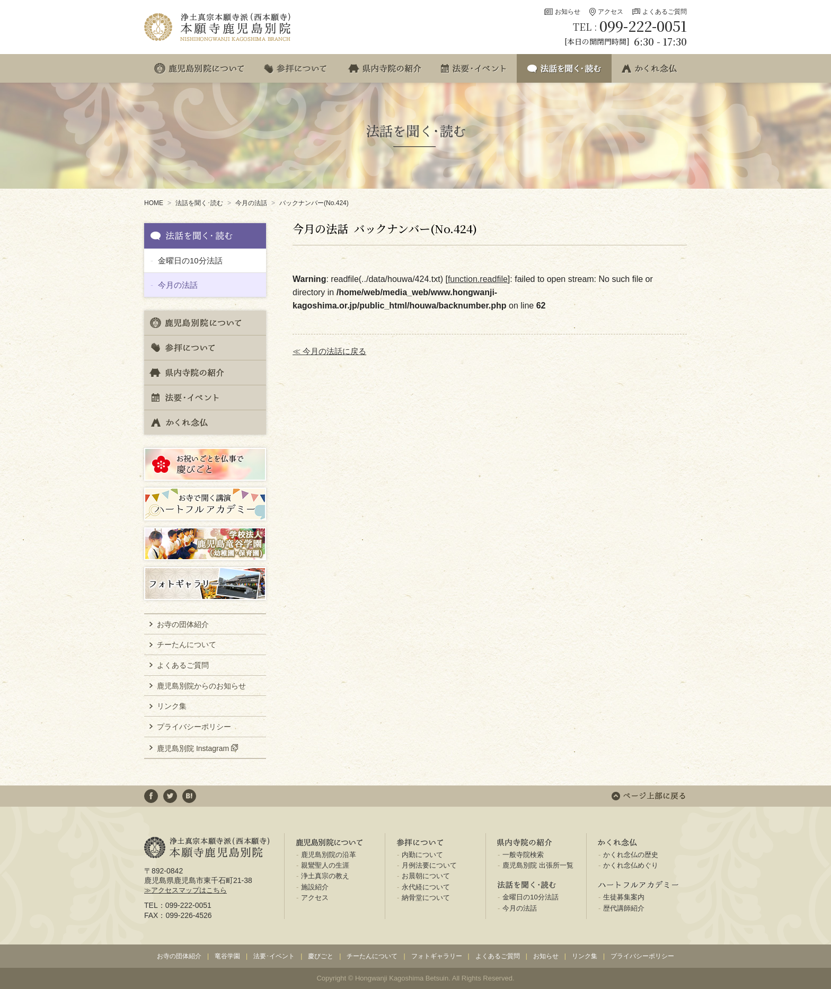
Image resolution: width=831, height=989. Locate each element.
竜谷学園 (227, 956)
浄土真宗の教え (325, 876)
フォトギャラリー (436, 956)
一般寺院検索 (523, 855)
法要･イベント (274, 956)
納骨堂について (426, 898)
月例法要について (429, 865)
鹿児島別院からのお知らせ (201, 686)
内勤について (422, 855)
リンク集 (172, 706)
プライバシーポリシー (194, 726)
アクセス (610, 11)
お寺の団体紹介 (183, 624)
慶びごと (320, 956)
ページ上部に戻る (648, 796)
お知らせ (567, 11)
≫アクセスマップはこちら (185, 890)
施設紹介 (315, 887)
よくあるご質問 (664, 11)
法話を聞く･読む (199, 203)
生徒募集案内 (623, 897)
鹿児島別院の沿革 (328, 855)
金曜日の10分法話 (190, 260)
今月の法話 (251, 203)
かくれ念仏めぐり (630, 865)
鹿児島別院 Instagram (193, 748)
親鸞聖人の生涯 (325, 865)
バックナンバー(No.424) (314, 203)
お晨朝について (426, 876)
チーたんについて (186, 644)
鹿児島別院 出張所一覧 (537, 865)
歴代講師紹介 (623, 908)
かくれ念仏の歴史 (630, 855)
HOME (153, 203)
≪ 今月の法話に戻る (329, 351)
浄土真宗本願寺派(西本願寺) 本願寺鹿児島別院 (218, 27)
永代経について (426, 887)
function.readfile (478, 279)
